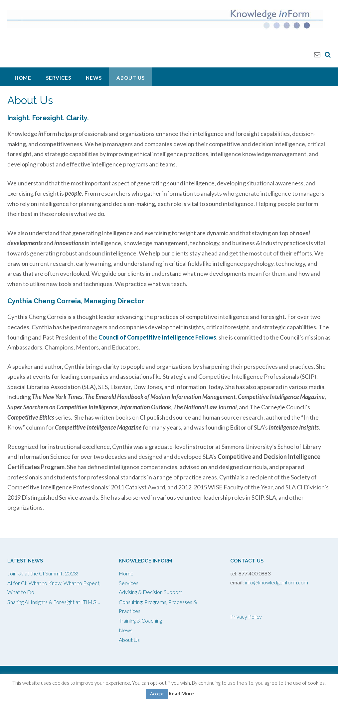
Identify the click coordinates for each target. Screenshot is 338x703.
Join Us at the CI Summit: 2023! (43, 573)
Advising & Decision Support (150, 592)
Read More (181, 693)
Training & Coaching (140, 620)
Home (23, 78)
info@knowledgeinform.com (276, 582)
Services (58, 78)
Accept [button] (157, 693)
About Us (130, 78)
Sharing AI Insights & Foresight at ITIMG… (53, 602)
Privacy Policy (246, 616)
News (94, 78)
